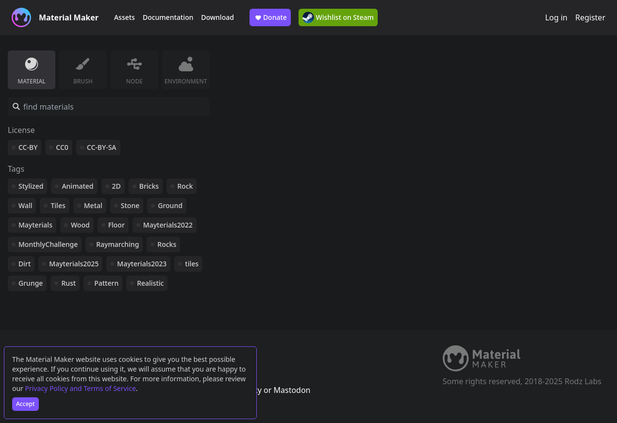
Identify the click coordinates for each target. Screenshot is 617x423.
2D (116, 186)
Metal (93, 205)
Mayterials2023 (142, 263)
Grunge (30, 283)
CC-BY (27, 147)
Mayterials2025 (74, 263)
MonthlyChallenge (48, 244)
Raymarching (117, 244)
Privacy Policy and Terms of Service (80, 388)
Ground (170, 205)
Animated (77, 186)
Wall (25, 205)
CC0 (62, 147)
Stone (130, 205)
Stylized (30, 186)
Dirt (24, 263)
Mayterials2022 (168, 224)
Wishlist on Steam (338, 17)
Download (217, 17)
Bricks (149, 186)
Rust (68, 283)
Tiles (57, 205)
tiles (192, 263)
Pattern (106, 283)
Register (590, 17)
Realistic (150, 283)
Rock (185, 186)
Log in (556, 17)
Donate (270, 17)
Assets (124, 17)
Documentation (168, 17)
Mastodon (291, 390)
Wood (80, 224)
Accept (25, 404)
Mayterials (35, 224)
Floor (116, 224)
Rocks (166, 244)
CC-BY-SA (102, 147)
